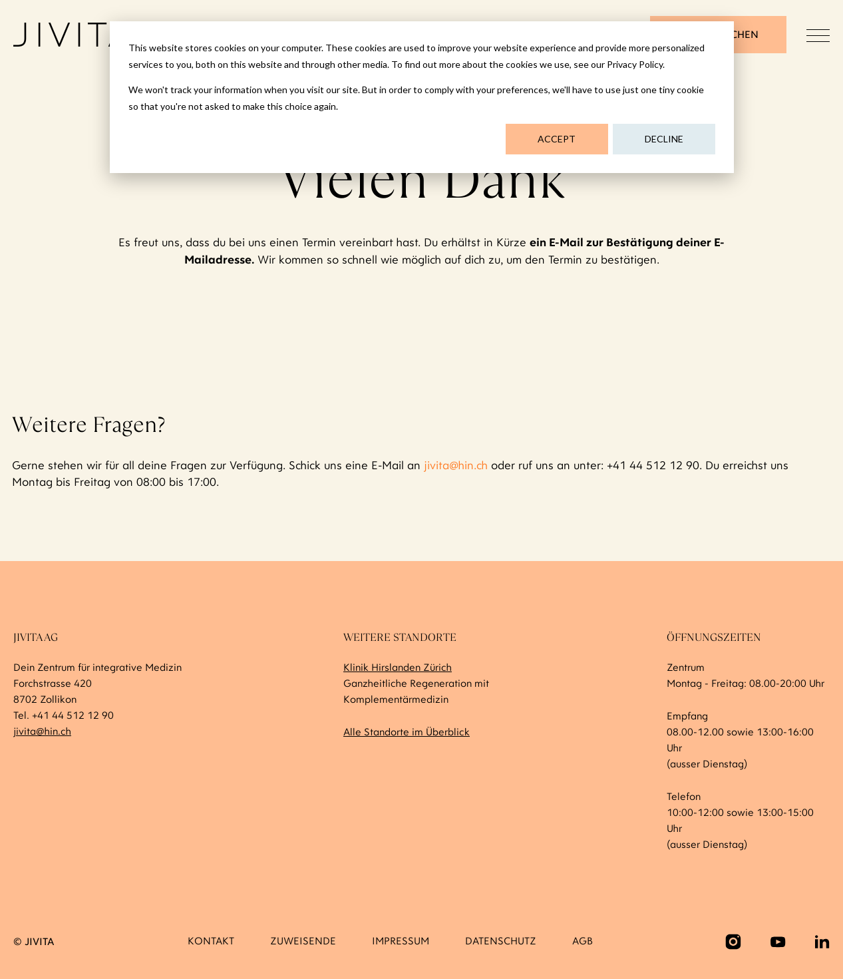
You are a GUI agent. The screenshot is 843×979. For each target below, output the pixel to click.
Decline (664, 138)
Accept (557, 138)
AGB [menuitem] (582, 940)
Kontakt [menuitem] (211, 940)
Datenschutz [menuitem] (500, 940)
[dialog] (422, 97)
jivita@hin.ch (456, 465)
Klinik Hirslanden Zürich (397, 667)
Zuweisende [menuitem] (303, 940)
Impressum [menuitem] (400, 940)
